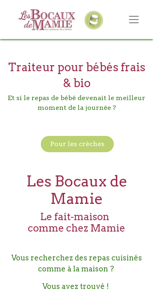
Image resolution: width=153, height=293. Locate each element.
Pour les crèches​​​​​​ (77, 144)
